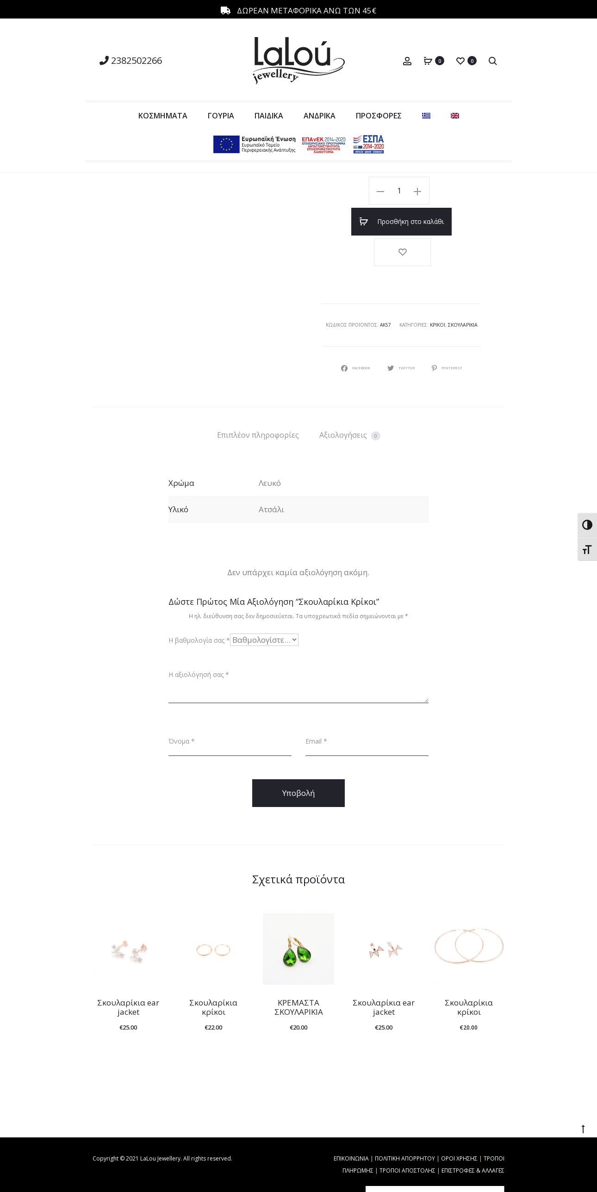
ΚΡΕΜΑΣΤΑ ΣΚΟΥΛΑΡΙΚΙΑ (298, 970)
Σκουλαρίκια (462, 288)
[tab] (258, 397)
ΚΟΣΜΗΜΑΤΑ (162, 116)
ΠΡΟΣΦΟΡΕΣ (379, 116)
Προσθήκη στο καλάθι (437, 190)
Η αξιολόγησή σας (198, 637)
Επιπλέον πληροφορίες (258, 397)
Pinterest (452, 330)
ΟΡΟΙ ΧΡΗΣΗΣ (459, 1121)
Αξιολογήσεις (349, 397)
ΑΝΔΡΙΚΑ (320, 116)
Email (316, 703)
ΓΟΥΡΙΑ (221, 116)
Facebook (353, 330)
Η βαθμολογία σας (199, 602)
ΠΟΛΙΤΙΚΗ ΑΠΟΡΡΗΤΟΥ (405, 1121)
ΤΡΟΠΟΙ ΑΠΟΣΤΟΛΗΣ (407, 1133)
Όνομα (181, 703)
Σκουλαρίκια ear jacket (128, 970)
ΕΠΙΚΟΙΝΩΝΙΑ (351, 1121)
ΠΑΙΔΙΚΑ (269, 116)
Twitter (403, 330)
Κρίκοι (438, 288)
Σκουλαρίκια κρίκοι (213, 970)
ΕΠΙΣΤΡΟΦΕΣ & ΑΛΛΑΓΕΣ (473, 1133)
